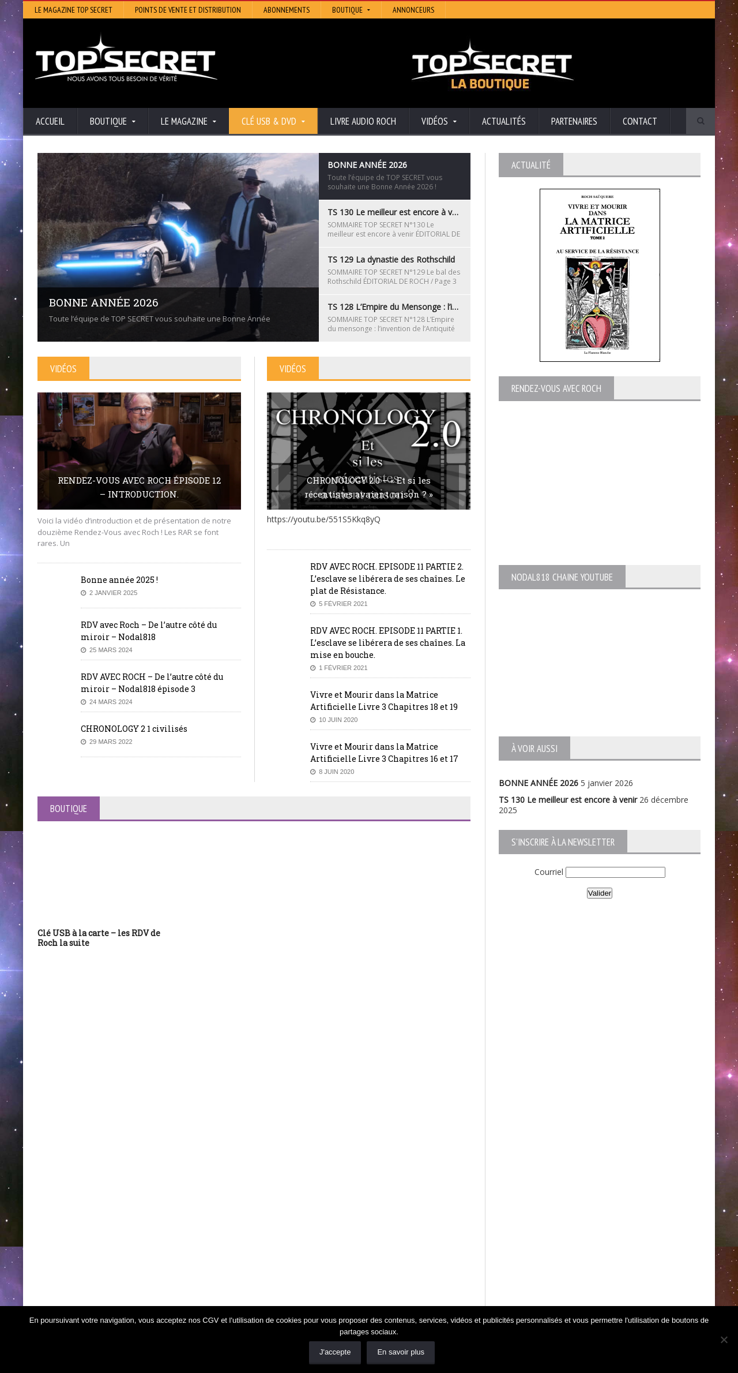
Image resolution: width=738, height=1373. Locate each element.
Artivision (282, 1227)
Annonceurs (413, 10)
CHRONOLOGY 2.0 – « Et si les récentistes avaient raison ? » (368, 487)
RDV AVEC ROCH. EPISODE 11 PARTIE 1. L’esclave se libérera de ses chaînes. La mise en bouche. (387, 642)
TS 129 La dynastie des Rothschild (101, 1244)
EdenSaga (283, 1260)
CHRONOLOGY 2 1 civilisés (134, 728)
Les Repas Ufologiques (308, 1276)
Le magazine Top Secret (73, 10)
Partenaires (574, 121)
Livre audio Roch (363, 121)
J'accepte (335, 1352)
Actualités (504, 121)
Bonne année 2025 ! (119, 579)
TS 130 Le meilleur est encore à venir (568, 799)
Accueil (50, 121)
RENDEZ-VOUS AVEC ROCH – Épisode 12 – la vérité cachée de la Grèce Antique (133, 1301)
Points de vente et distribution (188, 10)
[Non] (723, 1339)
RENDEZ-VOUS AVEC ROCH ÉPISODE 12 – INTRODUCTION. (139, 487)
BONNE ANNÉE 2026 (538, 782)
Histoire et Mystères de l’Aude (320, 1211)
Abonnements (286, 10)
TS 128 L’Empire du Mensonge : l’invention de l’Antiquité (140, 1254)
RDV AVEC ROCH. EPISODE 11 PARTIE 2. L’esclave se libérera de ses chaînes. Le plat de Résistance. (387, 578)
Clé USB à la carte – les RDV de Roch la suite (98, 937)
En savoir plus (400, 1352)
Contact (640, 121)
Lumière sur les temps (306, 1244)
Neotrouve (285, 1252)
